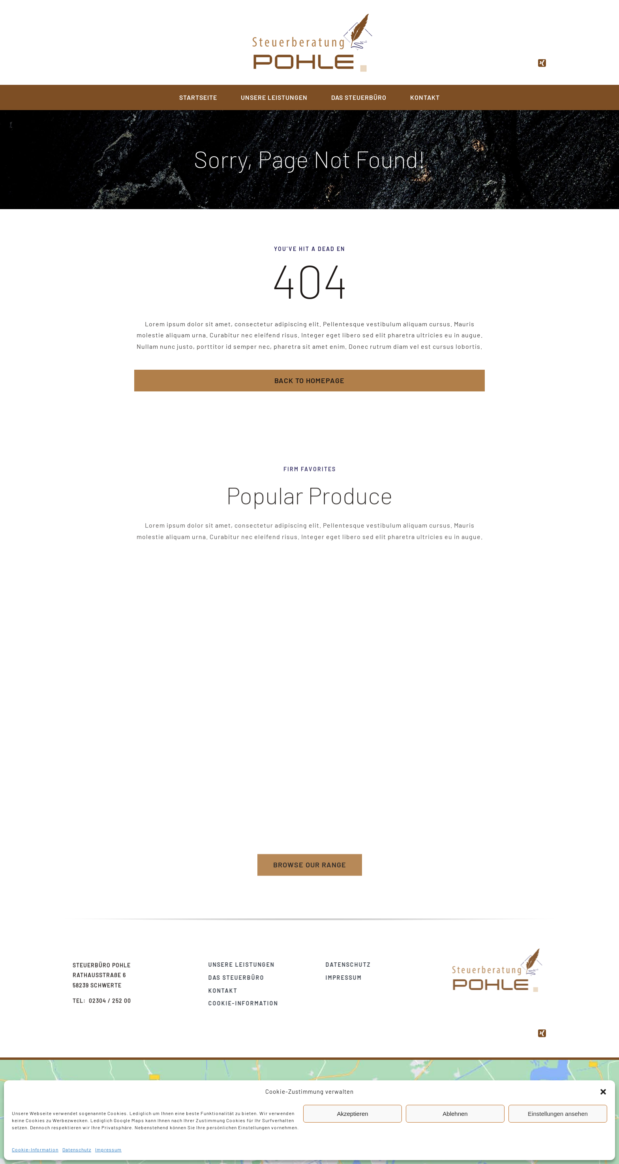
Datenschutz (76, 1149)
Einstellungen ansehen (558, 1113)
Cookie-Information (35, 1149)
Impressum (108, 1149)
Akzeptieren (352, 1113)
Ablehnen (455, 1113)
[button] (603, 1092)
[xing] (542, 61)
